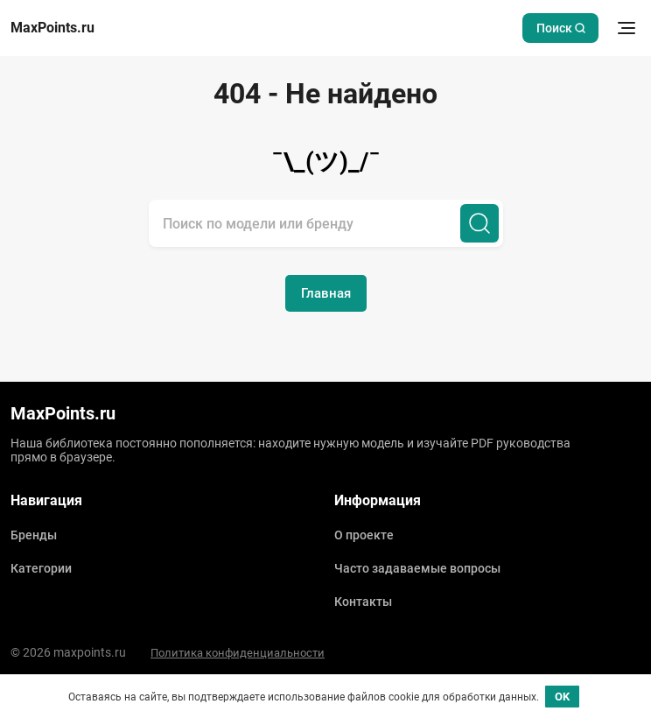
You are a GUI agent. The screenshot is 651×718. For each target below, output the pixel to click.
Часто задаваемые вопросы (417, 568)
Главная (326, 293)
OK (562, 696)
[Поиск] (479, 223)
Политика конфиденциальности (237, 652)
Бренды (33, 535)
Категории (41, 568)
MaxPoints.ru (52, 28)
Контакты (363, 602)
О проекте (364, 535)
